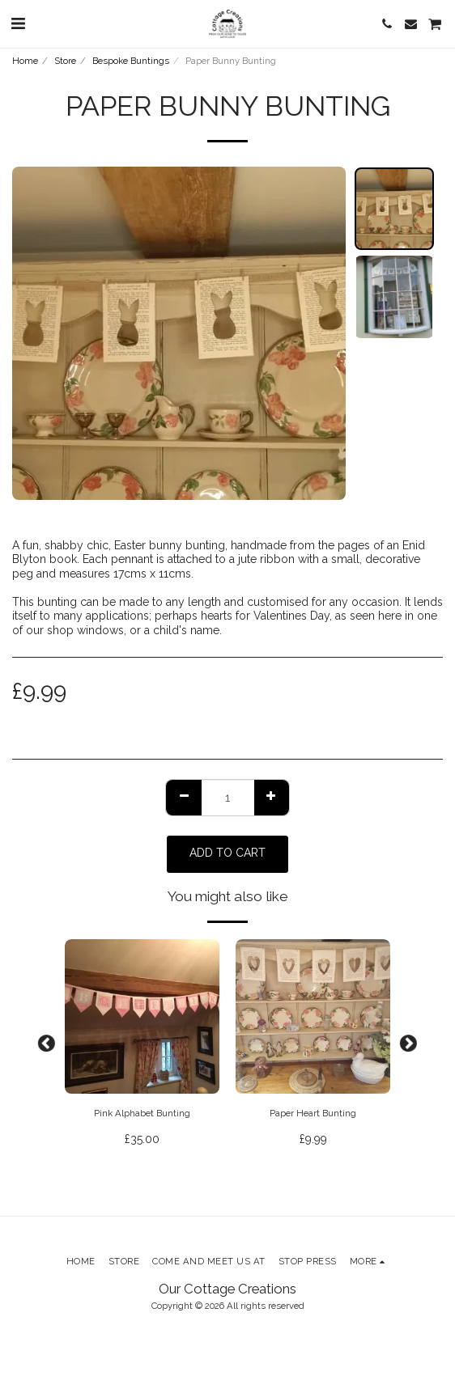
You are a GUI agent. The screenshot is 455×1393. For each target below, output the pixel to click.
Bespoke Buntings (130, 60)
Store (65, 60)
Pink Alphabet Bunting (142, 1113)
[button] (18, 23)
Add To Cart (227, 852)
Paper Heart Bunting (313, 1113)
